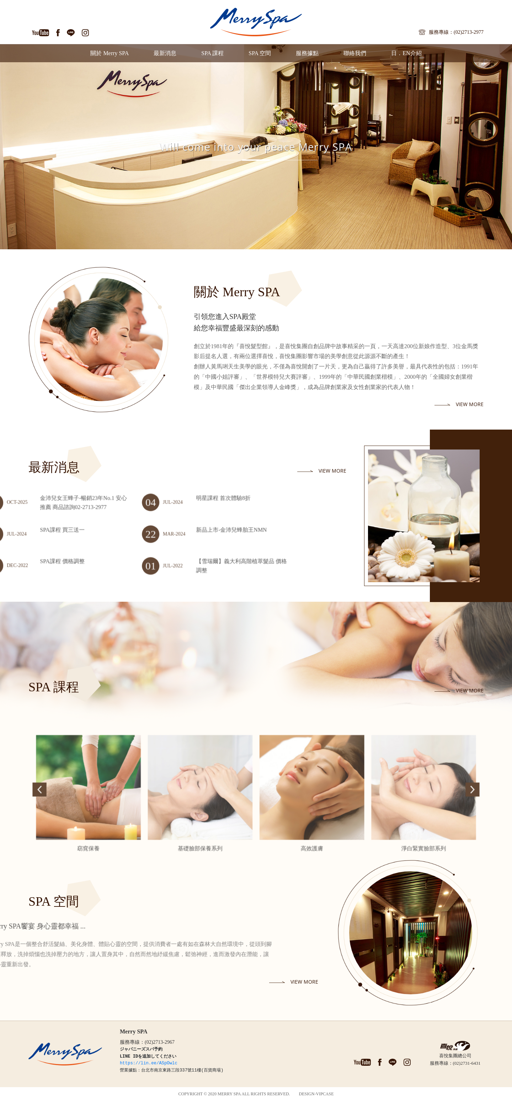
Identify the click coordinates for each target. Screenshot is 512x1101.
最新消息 (165, 53)
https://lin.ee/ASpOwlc (148, 1063)
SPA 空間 (260, 53)
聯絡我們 (354, 53)
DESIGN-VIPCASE (316, 1093)
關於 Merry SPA (109, 53)
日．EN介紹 (406, 53)
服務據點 (307, 53)
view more (470, 404)
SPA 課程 (212, 53)
